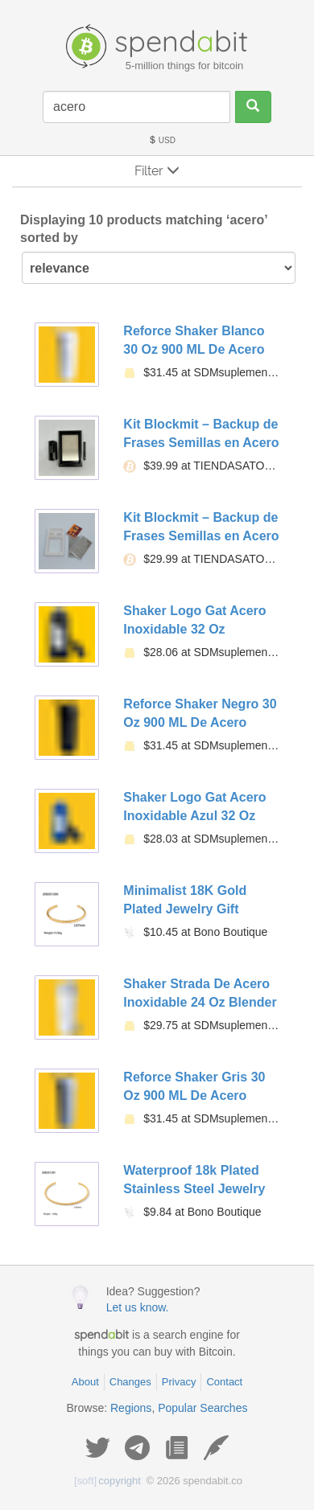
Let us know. (137, 1307)
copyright (107, 1481)
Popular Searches (202, 1407)
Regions (130, 1407)
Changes (130, 1382)
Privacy (179, 1382)
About (85, 1382)
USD (162, 140)
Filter (157, 170)
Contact (224, 1382)
